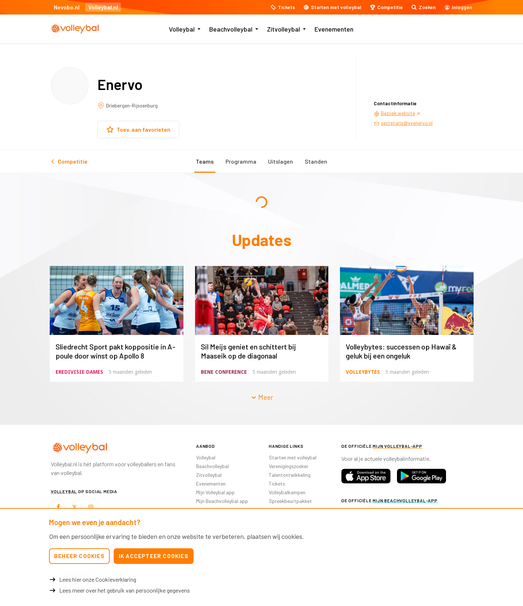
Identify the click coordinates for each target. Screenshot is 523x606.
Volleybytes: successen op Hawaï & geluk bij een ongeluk (401, 351)
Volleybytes (363, 372)
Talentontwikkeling (290, 475)
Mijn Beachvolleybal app (222, 501)
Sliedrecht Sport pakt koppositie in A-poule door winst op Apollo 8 (115, 351)
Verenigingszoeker (288, 466)
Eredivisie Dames (79, 372)
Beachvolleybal (230, 29)
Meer (261, 397)
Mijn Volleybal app (215, 492)
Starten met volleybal (292, 457)
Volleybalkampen (287, 492)
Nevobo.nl (67, 7)
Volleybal (182, 29)
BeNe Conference (224, 372)
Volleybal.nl (103, 7)
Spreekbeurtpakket (290, 501)
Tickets (277, 483)
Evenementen (334, 29)
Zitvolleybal (283, 29)
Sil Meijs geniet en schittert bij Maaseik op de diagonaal (248, 351)
